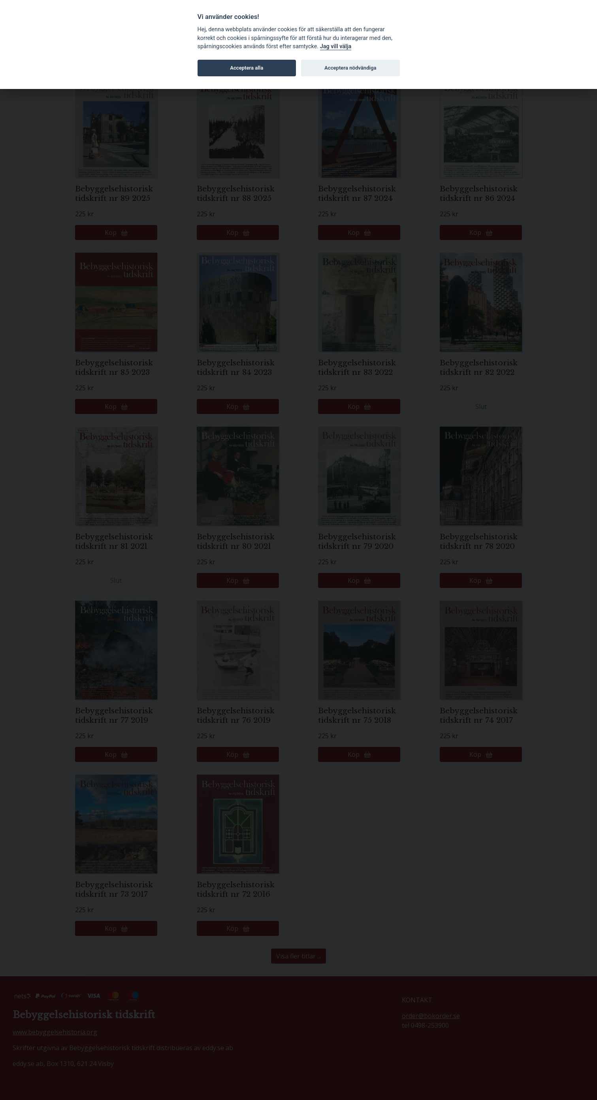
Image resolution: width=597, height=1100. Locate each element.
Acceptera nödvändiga (350, 68)
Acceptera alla (246, 68)
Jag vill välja (336, 46)
